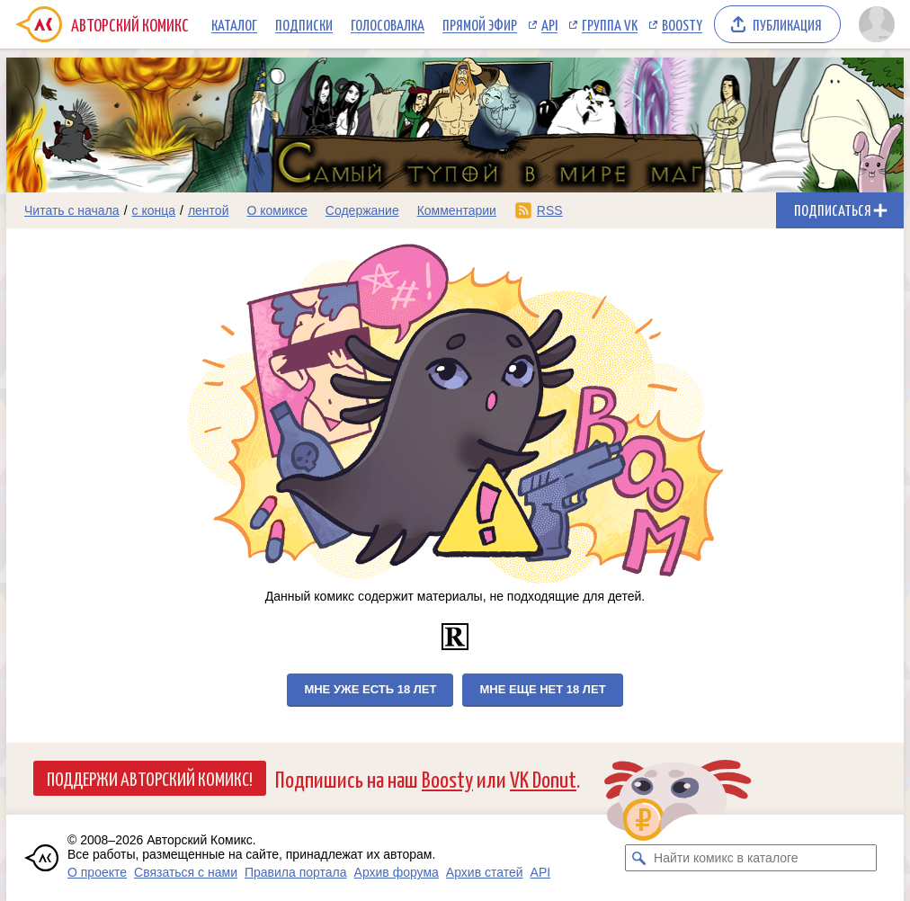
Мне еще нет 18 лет (542, 689)
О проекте (97, 872)
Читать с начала (72, 210)
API (549, 24)
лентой (208, 210)
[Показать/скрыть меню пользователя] (876, 24)
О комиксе (276, 210)
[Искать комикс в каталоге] (638, 857)
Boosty (682, 24)
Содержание (362, 210)
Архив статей (484, 872)
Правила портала (296, 872)
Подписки (304, 24)
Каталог (234, 24)
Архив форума (396, 872)
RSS (550, 210)
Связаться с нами (185, 872)
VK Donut (543, 778)
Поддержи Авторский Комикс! (150, 777)
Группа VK (610, 24)
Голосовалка (387, 24)
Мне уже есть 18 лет (370, 689)
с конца (154, 210)
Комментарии (456, 210)
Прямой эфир (479, 24)
